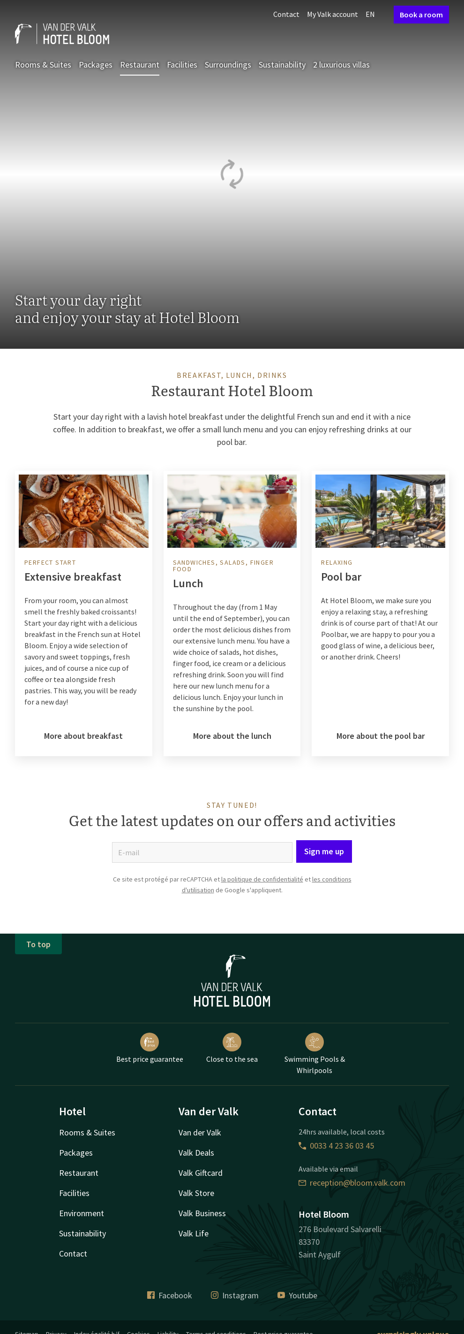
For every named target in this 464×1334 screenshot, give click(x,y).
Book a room (421, 14)
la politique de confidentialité (262, 879)
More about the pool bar (381, 735)
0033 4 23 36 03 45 (336, 1145)
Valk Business (202, 1213)
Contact (286, 14)
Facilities (182, 64)
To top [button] (38, 944)
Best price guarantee (149, 1048)
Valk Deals (196, 1152)
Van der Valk (200, 1132)
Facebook (169, 1295)
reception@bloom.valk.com (352, 1182)
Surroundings (228, 64)
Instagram (235, 1295)
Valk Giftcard (201, 1172)
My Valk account (332, 14)
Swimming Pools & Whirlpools (314, 1054)
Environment (81, 1213)
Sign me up (324, 851)
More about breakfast (83, 735)
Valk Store (196, 1193)
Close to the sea (232, 1048)
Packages (95, 64)
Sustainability (282, 64)
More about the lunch (232, 735)
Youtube (297, 1295)
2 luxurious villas (341, 64)
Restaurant (139, 64)
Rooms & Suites (43, 64)
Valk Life (194, 1233)
